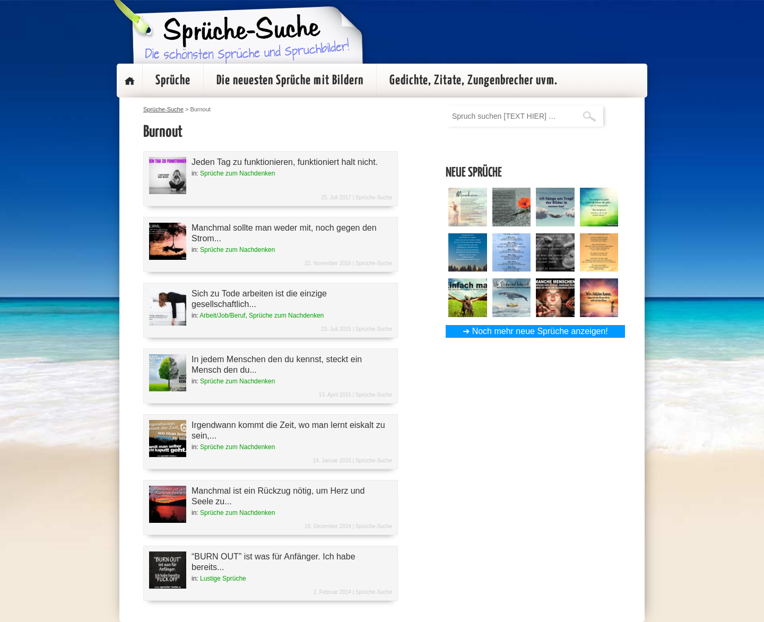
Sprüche (172, 80)
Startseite (129, 81)
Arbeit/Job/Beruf (222, 315)
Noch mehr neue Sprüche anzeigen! (540, 331)
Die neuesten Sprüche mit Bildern (289, 80)
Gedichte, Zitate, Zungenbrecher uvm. (473, 80)
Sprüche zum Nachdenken (237, 173)
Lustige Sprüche (223, 578)
